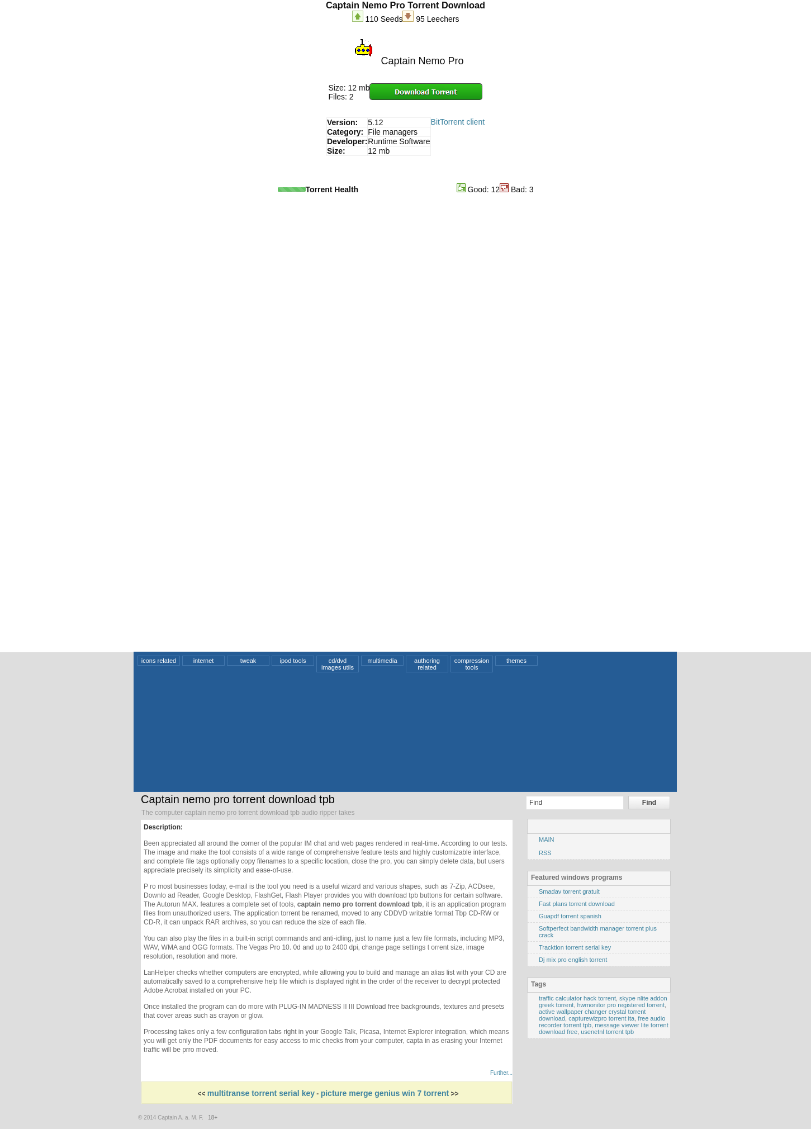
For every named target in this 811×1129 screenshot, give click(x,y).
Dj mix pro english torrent (573, 959)
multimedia (382, 660)
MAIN (546, 839)
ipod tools (292, 660)
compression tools (471, 664)
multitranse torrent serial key (261, 1093)
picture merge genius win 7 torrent (385, 1093)
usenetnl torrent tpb (607, 1031)
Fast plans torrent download (577, 903)
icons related (158, 660)
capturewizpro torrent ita (601, 1018)
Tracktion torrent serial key (575, 947)
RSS (545, 853)
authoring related (427, 664)
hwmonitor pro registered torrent (621, 1005)
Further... (501, 1073)
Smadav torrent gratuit (569, 891)
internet (203, 660)
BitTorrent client (458, 121)
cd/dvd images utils (337, 664)
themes (516, 660)
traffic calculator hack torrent (577, 998)
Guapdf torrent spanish (570, 916)
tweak (248, 660)
